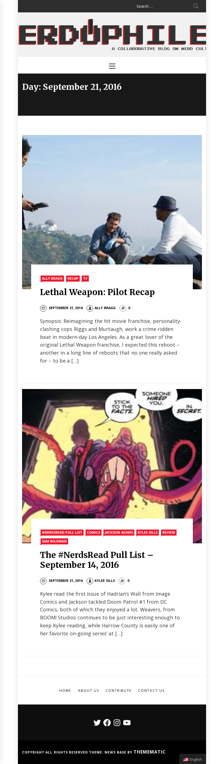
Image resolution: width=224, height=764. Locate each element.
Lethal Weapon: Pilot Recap (97, 292)
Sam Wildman (54, 541)
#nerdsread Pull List (62, 532)
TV (85, 278)
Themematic (150, 752)
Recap (73, 278)
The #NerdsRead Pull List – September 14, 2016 (97, 560)
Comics (93, 532)
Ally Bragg (52, 278)
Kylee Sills (148, 532)
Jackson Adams (119, 532)
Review (168, 532)
